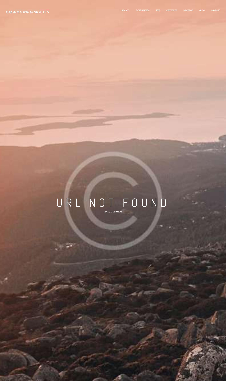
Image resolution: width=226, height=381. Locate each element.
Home (106, 210)
